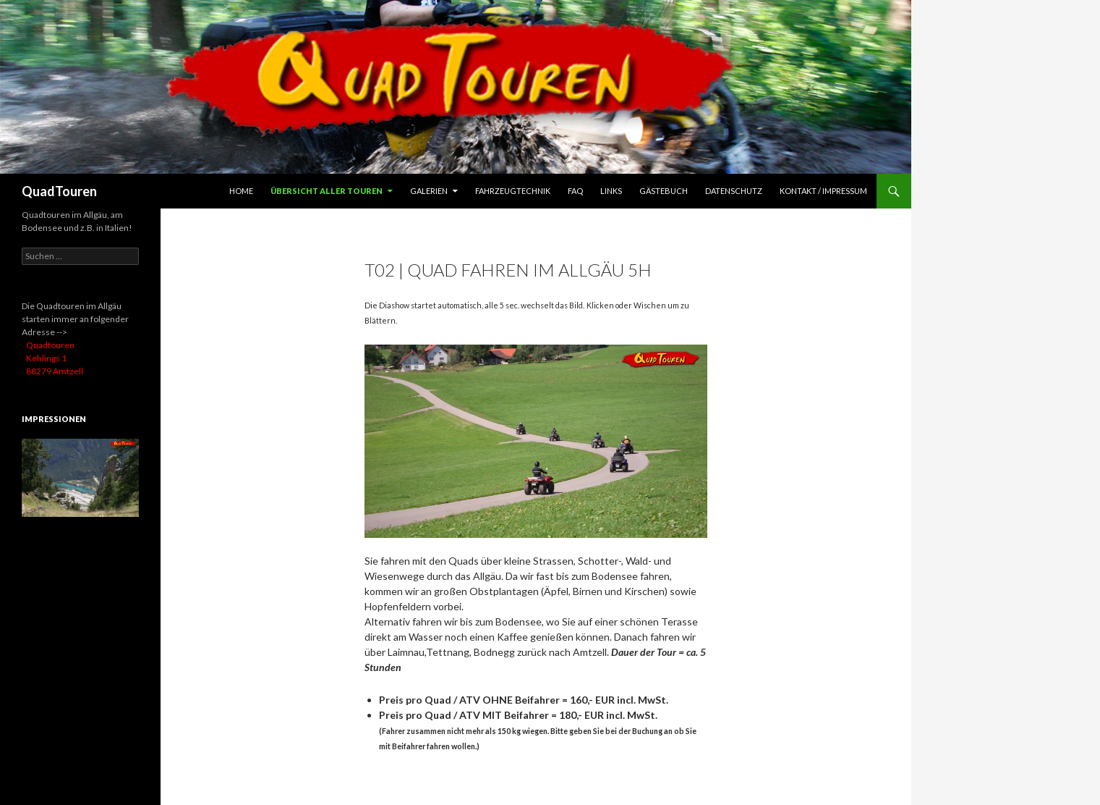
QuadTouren (59, 191)
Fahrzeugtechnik (512, 190)
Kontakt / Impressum (823, 190)
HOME (241, 190)
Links (611, 190)
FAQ (575, 190)
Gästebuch (663, 190)
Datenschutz (733, 190)
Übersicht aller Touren (326, 190)
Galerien (429, 190)
